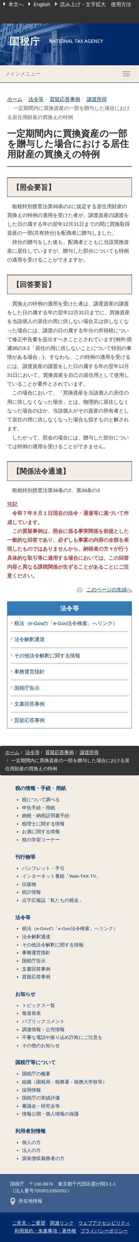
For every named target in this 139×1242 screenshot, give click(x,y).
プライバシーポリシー (104, 1230)
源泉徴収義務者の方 (43, 1158)
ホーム (14, 99)
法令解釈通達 (29, 639)
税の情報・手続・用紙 (40, 788)
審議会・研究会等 (41, 1106)
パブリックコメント (43, 1021)
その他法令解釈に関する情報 (47, 655)
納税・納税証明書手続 (45, 815)
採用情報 (31, 1090)
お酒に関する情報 (41, 831)
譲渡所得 (97, 99)
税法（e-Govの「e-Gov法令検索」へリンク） (66, 623)
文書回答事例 (29, 704)
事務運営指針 (29, 671)
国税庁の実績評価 (41, 1098)
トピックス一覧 (38, 1005)
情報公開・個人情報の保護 (50, 1114)
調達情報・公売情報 (43, 1029)
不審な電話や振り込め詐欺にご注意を (62, 1037)
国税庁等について (35, 1062)
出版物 (29, 884)
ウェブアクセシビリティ (104, 1223)
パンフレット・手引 (43, 868)
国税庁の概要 (36, 1073)
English (41, 4)
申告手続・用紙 (38, 807)
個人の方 (31, 1142)
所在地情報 (26, 1201)
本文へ (16, 4)
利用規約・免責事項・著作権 (45, 1230)
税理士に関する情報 (43, 823)
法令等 (36, 99)
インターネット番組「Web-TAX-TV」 (61, 876)
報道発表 (31, 1013)
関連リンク (62, 1223)
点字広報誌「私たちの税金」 (53, 900)
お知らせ (25, 994)
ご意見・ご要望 (28, 1223)
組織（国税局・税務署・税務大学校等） (64, 1082)
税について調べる (41, 799)
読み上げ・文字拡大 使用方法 (95, 4)
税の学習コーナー (41, 839)
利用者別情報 (30, 1131)
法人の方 (31, 1150)
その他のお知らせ (41, 1045)
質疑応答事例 (65, 99)
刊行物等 (25, 857)
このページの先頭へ (109, 589)
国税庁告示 (27, 688)
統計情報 (31, 892)
